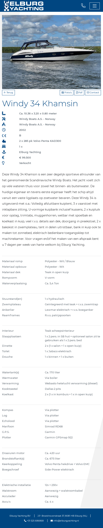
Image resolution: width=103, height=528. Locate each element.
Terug (8, 92)
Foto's (67, 92)
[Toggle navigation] (95, 5)
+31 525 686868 (34, 520)
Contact (93, 92)
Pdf (79, 92)
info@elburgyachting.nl (65, 520)
